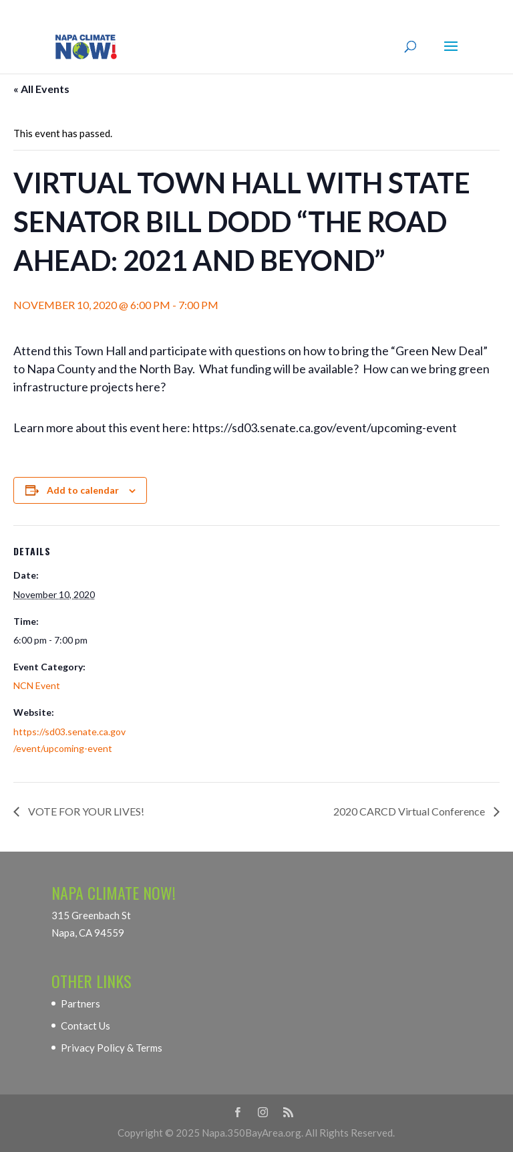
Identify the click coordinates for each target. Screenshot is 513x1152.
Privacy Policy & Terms (111, 1048)
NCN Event (36, 685)
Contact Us (85, 1026)
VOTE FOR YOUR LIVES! (85, 811)
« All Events (41, 88)
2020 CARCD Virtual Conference (410, 811)
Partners (80, 1003)
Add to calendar (83, 490)
